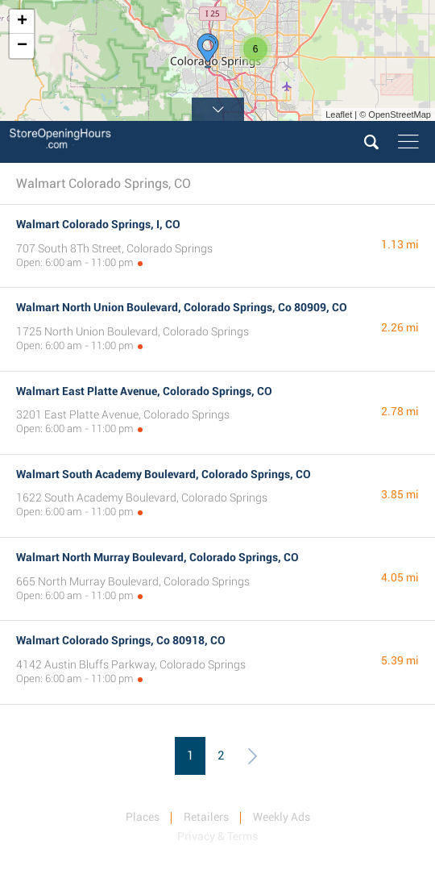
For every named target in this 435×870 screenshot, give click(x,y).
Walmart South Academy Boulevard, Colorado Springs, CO (163, 474)
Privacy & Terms (217, 836)
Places (143, 816)
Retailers (206, 816)
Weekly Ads (281, 816)
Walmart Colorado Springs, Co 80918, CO (121, 640)
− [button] (22, 46)
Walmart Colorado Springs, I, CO (98, 224)
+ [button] (22, 22)
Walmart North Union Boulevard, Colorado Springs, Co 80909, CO (181, 307)
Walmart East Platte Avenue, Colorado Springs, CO (144, 391)
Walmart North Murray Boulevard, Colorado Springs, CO (157, 557)
